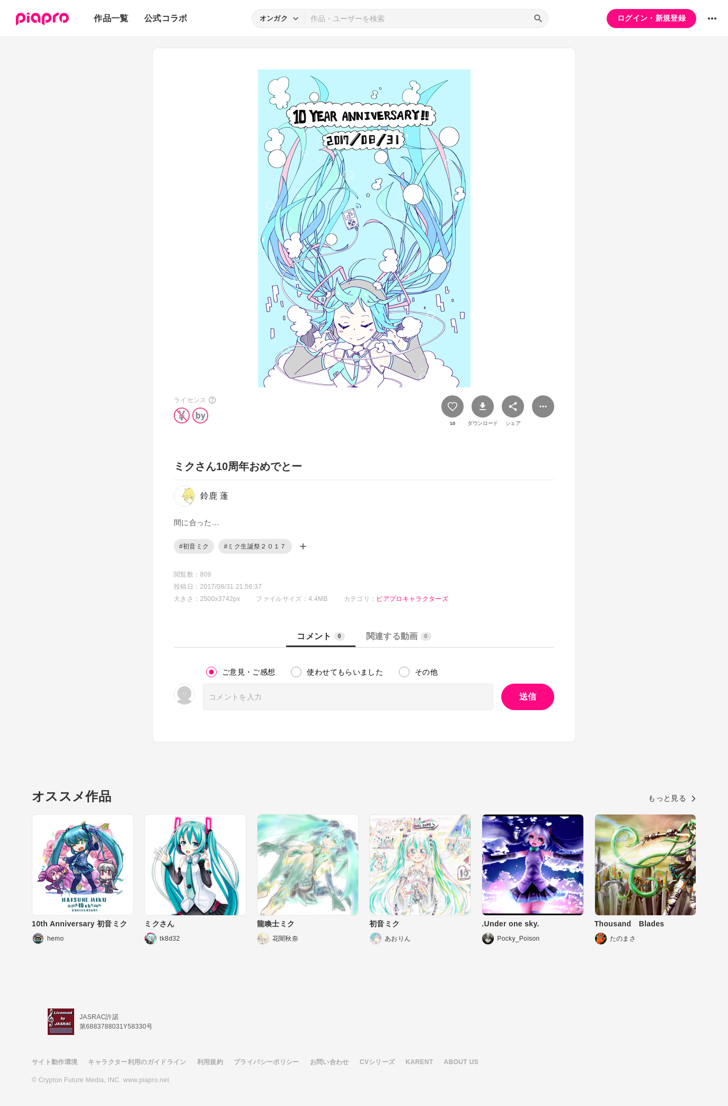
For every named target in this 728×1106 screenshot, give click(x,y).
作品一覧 (111, 18)
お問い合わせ (329, 1062)
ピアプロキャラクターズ (412, 599)
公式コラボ (166, 18)
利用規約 (210, 1062)
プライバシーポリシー (266, 1062)
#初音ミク (194, 546)
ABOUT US (461, 1062)
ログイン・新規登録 (651, 18)
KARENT (419, 1062)
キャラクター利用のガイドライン (137, 1062)
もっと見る (672, 798)
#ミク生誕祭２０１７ (255, 546)
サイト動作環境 (54, 1062)
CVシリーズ (377, 1062)
